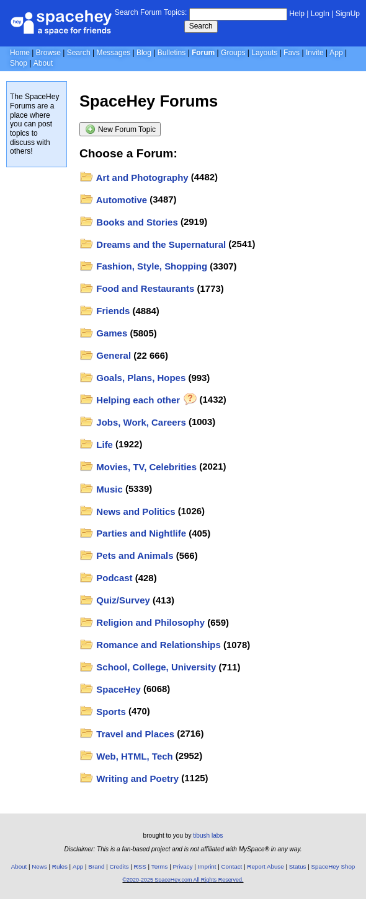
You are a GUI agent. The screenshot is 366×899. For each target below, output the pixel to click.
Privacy (182, 866)
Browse (48, 52)
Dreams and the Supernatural (153, 244)
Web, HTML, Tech (126, 756)
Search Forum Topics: (151, 12)
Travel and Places (127, 734)
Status (297, 866)
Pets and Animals (126, 555)
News (39, 866)
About (43, 63)
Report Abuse (265, 866)
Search (201, 26)
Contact (232, 866)
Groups (233, 52)
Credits (119, 866)
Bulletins (171, 52)
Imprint (207, 866)
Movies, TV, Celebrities (138, 467)
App (335, 52)
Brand (96, 866)
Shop (18, 63)
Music (101, 489)
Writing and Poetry (129, 778)
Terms (159, 866)
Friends (105, 310)
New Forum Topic (120, 129)
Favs (291, 52)
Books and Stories (128, 222)
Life (96, 444)
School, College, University (148, 667)
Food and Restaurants (137, 288)
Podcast (106, 577)
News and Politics (127, 511)
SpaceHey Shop (333, 866)
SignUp (348, 13)
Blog (143, 52)
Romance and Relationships (150, 644)
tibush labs (208, 835)
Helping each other (138, 400)
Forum (203, 52)
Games (103, 333)
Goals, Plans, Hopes (132, 377)
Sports (102, 711)
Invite (315, 52)
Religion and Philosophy (142, 622)
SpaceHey (110, 689)
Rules (60, 866)
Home (20, 52)
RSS (140, 866)
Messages (113, 52)
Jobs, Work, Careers (132, 422)
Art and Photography (134, 177)
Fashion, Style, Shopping (143, 266)
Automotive (113, 200)
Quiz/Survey (115, 600)
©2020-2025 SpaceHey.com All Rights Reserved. (182, 880)
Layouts (264, 52)
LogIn (320, 13)
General (105, 355)
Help (297, 13)
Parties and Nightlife (133, 533)
